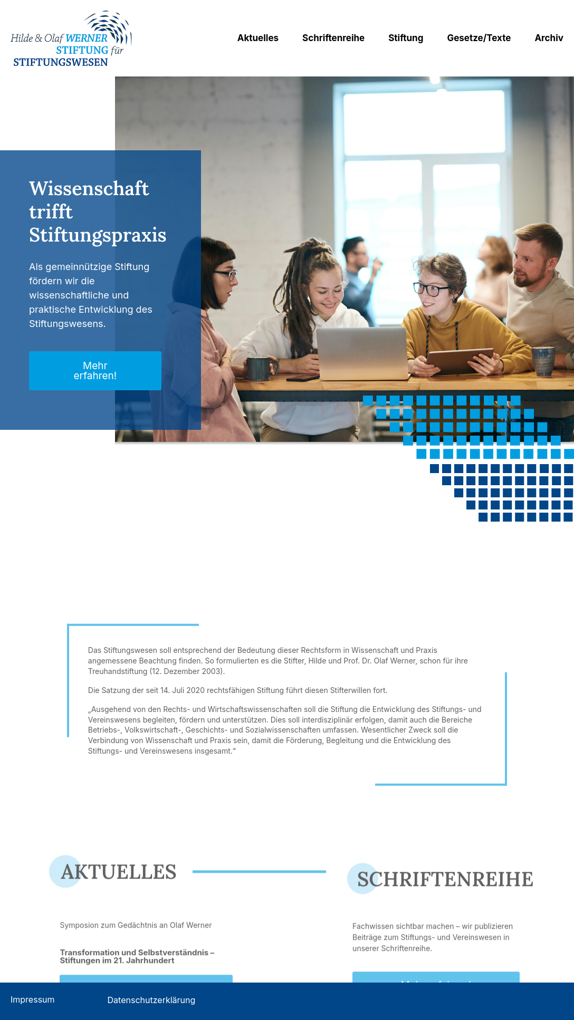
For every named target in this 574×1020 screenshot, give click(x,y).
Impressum (33, 999)
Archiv (548, 38)
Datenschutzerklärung (152, 1000)
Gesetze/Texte (479, 38)
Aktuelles (258, 38)
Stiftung (405, 38)
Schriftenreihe (333, 38)
